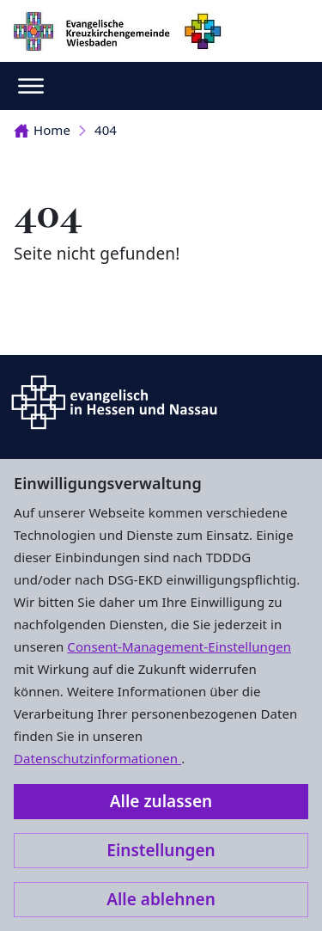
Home (42, 129)
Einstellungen (160, 850)
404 (105, 129)
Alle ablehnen (161, 899)
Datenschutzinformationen (97, 758)
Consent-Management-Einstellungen (179, 646)
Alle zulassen (161, 801)
